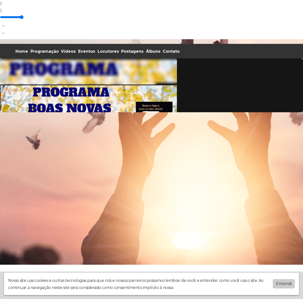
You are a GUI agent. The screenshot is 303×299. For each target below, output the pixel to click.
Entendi (284, 283)
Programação (44, 51)
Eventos (86, 51)
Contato (171, 51)
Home (21, 51)
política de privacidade (195, 287)
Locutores (108, 51)
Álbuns (153, 51)
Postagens (132, 51)
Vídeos (68, 51)
